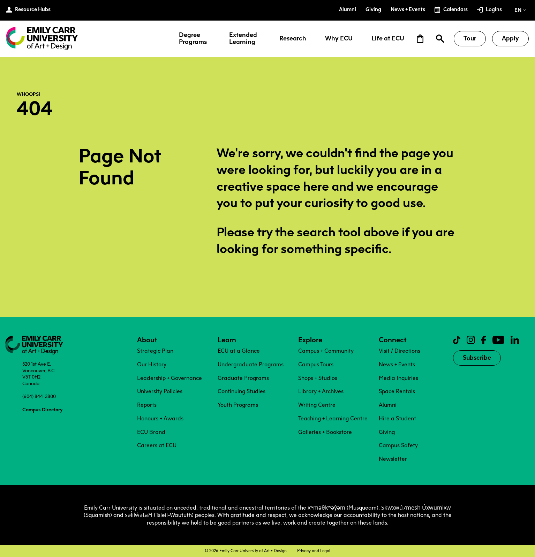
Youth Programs (238, 405)
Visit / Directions (399, 351)
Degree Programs (193, 39)
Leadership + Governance (169, 378)
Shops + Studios (317, 378)
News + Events (397, 364)
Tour (470, 38)
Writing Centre (317, 405)
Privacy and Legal (313, 550)
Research (292, 38)
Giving (387, 432)
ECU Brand (151, 432)
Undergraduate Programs (251, 364)
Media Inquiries (398, 378)
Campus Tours (315, 364)
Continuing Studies (241, 391)
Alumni (388, 405)
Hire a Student (397, 418)
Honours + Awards (160, 418)
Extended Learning (243, 39)
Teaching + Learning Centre (333, 418)
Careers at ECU (156, 445)
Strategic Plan (155, 351)
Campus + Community (326, 351)
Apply (510, 38)
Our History (151, 364)
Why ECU (339, 38)
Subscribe (477, 357)
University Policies (159, 391)
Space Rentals (397, 391)
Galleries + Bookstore (325, 432)
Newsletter (393, 459)
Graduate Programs (243, 378)
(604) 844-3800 (39, 396)
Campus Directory (42, 409)
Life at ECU (387, 38)
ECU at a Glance (239, 351)
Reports (147, 405)
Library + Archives (321, 391)
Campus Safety (398, 445)
